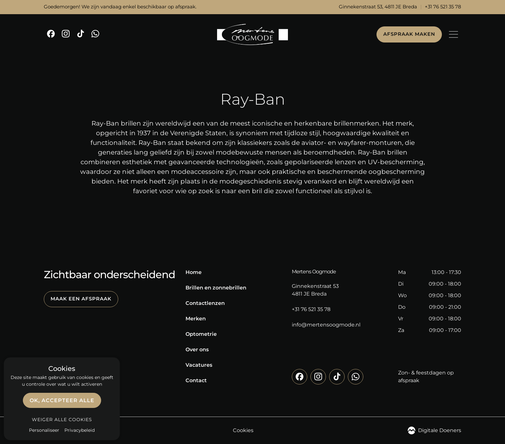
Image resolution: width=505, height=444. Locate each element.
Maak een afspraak (81, 299)
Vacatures (199, 365)
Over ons (197, 349)
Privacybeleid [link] (79, 430)
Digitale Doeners (434, 430)
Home (194, 272)
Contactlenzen (205, 303)
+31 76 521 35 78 (443, 7)
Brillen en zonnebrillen (216, 288)
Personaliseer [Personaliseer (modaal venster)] (44, 430)
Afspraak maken (409, 34)
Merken (196, 319)
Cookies (243, 430)
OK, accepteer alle (62, 400)
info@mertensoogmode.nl (326, 325)
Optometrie (201, 334)
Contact (196, 380)
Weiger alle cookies (62, 419)
